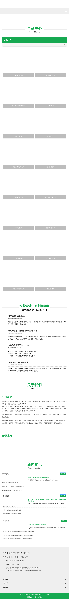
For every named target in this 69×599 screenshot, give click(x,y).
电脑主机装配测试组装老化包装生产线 (12, 513)
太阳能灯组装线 (18, 197)
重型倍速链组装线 (18, 289)
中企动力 (36, 597)
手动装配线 (50, 167)
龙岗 (40, 597)
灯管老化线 (18, 228)
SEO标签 (46, 594)
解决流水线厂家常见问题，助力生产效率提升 (13, 486)
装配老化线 (18, 136)
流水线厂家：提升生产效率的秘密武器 (38, 477)
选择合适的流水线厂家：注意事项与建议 (11, 490)
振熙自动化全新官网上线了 (9, 506)
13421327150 (15, 561)
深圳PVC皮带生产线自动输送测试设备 (12, 510)
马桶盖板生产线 (51, 258)
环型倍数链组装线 (18, 167)
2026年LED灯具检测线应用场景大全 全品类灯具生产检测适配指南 (18, 531)
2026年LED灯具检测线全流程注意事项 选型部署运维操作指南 (17, 538)
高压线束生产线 (51, 75)
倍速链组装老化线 (50, 197)
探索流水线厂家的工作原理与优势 (10, 482)
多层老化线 (50, 136)
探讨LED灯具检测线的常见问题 (37, 524)
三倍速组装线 (18, 258)
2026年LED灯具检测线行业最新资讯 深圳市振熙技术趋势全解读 (18, 535)
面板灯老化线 (50, 228)
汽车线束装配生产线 (18, 106)
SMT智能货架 (18, 75)
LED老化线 (50, 106)
